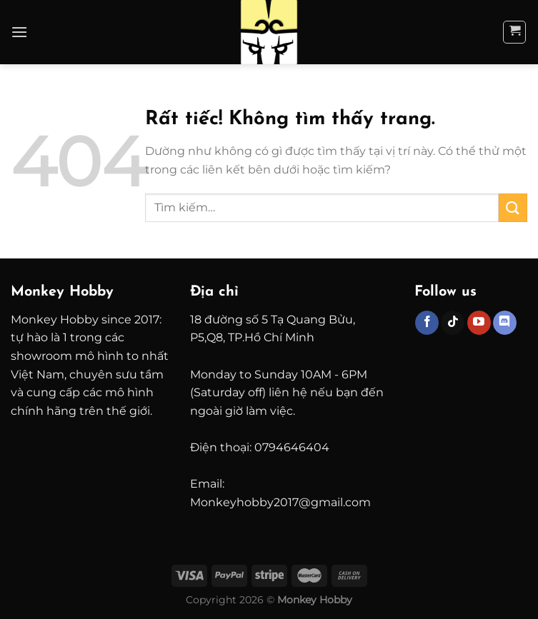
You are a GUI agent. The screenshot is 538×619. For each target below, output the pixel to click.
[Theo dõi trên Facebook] (427, 323)
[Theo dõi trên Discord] (505, 323)
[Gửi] (513, 207)
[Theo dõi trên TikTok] (452, 323)
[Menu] (19, 31)
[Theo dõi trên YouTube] (479, 323)
